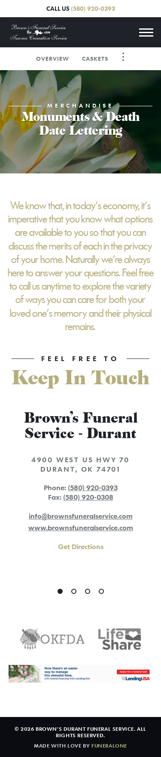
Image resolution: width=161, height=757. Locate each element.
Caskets (95, 58)
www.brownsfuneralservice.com (80, 527)
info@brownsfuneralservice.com (81, 516)
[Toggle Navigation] (123, 57)
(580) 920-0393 (93, 8)
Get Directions (80, 546)
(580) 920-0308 (88, 497)
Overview (52, 58)
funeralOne (109, 745)
